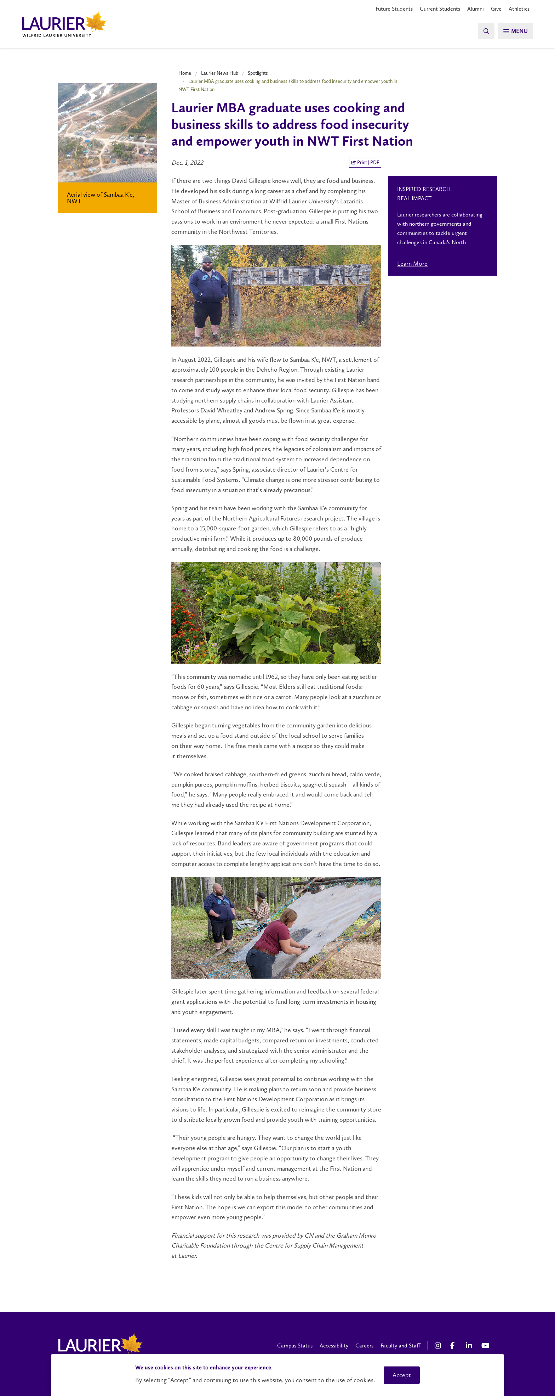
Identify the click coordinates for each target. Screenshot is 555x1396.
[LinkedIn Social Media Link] (470, 1345)
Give (496, 8)
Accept (402, 1375)
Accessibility (334, 1345)
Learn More (412, 264)
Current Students (440, 8)
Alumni (475, 8)
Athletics (519, 8)
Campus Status (295, 1345)
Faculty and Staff (400, 1345)
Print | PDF (365, 162)
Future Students (394, 8)
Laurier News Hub (219, 73)
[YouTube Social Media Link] (485, 1345)
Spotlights (258, 73)
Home (184, 73)
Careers (364, 1345)
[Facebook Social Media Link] (454, 1345)
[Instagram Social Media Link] (439, 1345)
